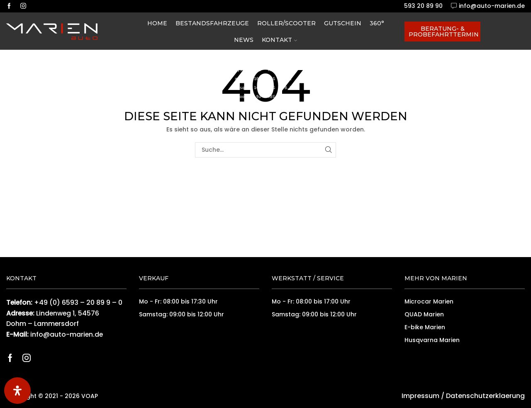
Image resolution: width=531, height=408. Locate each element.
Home (157, 23)
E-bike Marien (424, 327)
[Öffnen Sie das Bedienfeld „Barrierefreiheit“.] (17, 390)
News (243, 40)
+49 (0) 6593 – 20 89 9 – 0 (78, 302)
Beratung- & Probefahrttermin (444, 31)
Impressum (420, 396)
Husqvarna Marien (432, 340)
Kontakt (279, 40)
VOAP (89, 396)
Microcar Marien (428, 301)
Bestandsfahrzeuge (212, 23)
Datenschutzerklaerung (485, 396)
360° (377, 23)
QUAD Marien (424, 314)
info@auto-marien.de (66, 334)
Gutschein (342, 23)
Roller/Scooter (286, 23)
